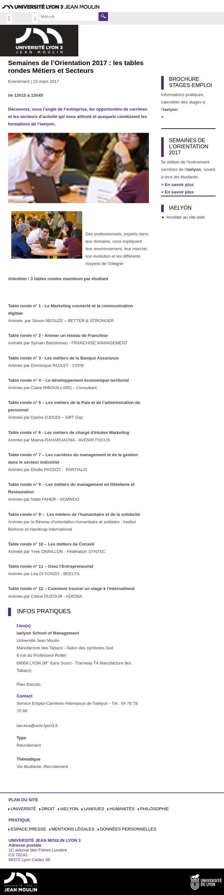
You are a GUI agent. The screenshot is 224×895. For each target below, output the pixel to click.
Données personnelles (128, 829)
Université (23, 808)
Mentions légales (73, 829)
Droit (48, 808)
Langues (94, 808)
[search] (68, 16)
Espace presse (28, 829)
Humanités (122, 808)
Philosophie (154, 808)
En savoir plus (179, 192)
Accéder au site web (185, 217)
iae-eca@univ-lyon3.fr (37, 725)
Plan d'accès (28, 684)
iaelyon (69, 808)
